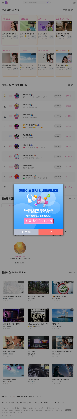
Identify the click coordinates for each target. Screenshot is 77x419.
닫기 (51, 232)
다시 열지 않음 (26, 232)
